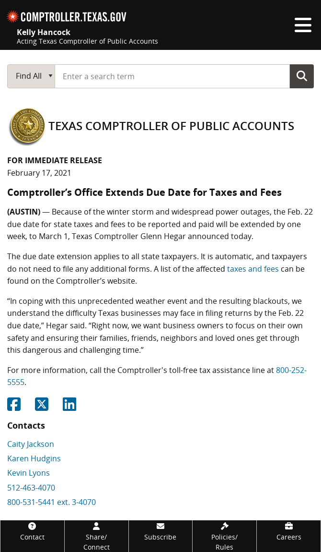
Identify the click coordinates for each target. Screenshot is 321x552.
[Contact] (32, 531)
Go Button (302, 75)
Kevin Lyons (28, 473)
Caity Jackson (30, 444)
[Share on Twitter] (41, 407)
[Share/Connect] (96, 536)
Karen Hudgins (34, 458)
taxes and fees (253, 269)
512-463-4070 (31, 487)
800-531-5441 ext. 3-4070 (51, 502)
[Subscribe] (161, 531)
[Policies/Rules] (224, 536)
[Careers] (289, 531)
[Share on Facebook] (14, 407)
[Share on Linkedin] (69, 407)
